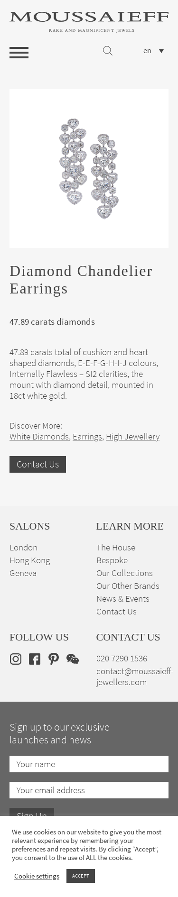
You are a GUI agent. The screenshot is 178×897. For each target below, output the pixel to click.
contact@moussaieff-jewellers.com (135, 676)
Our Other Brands (127, 585)
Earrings (87, 436)
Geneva (23, 572)
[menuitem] (154, 50)
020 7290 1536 (121, 658)
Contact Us (38, 464)
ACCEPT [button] (80, 875)
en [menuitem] (147, 50)
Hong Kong (29, 560)
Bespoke (112, 560)
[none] (154, 50)
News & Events (123, 598)
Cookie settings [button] (36, 876)
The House (115, 547)
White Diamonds (39, 436)
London (23, 547)
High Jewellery (132, 436)
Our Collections (124, 572)
